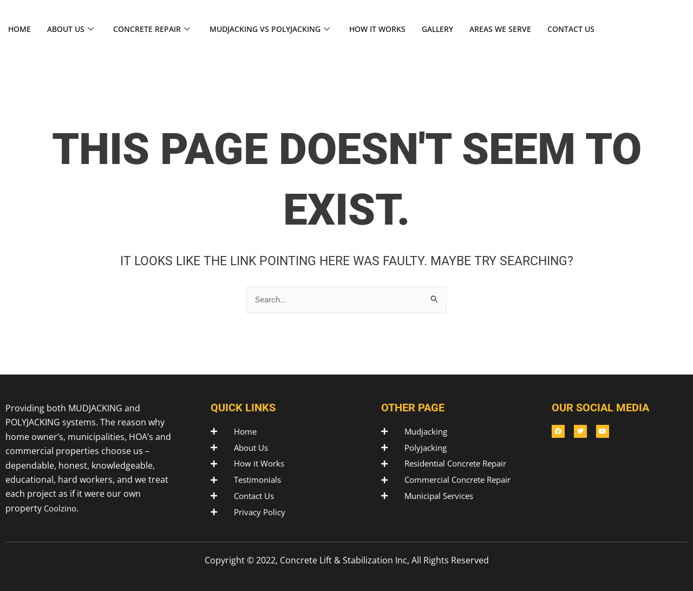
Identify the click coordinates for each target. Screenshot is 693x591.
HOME (20, 29)
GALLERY (454, 29)
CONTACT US (591, 29)
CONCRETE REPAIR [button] (156, 29)
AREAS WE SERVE (519, 29)
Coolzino (62, 505)
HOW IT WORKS (391, 29)
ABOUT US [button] (73, 29)
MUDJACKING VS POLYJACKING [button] (278, 29)
